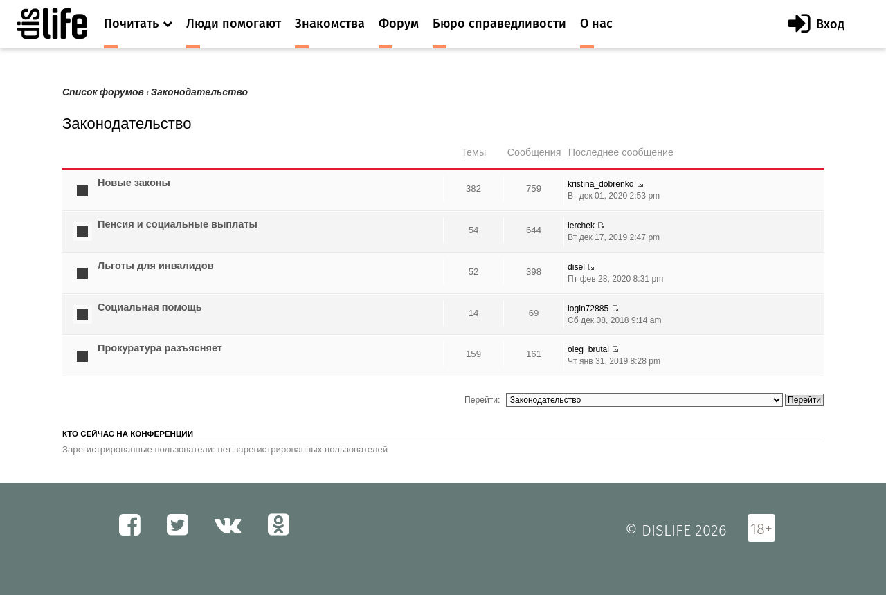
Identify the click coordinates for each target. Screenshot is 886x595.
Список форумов (103, 92)
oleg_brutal (588, 349)
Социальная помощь (150, 307)
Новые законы (134, 182)
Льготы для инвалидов (156, 265)
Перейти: (482, 400)
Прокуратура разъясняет (160, 348)
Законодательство (199, 92)
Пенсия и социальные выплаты (177, 224)
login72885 (588, 308)
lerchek (581, 225)
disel (576, 267)
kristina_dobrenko (600, 184)
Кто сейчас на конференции (127, 434)
